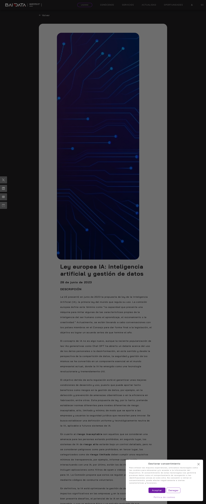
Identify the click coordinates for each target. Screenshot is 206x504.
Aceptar (157, 490)
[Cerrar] (198, 464)
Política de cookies (164, 497)
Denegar (173, 490)
